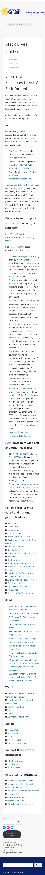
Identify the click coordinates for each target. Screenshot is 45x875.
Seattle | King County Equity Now (23, 388)
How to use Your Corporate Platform (23, 790)
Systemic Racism (14, 794)
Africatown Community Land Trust (22, 553)
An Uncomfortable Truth (18, 716)
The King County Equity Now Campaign (22, 185)
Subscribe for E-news (12, 834)
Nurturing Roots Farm (18, 432)
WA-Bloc (12, 300)
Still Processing (14, 740)
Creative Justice (15, 280)
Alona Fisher (13, 60)
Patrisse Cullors (14, 533)
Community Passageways (19, 256)
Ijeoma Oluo (12, 526)
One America (12, 556)
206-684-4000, (15, 175)
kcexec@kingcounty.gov (19, 168)
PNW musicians (14, 767)
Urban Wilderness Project (18, 563)
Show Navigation (36, 22)
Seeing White (13, 730)
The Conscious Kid (15, 583)
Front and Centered (15, 546)
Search (5, 819)
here (10, 115)
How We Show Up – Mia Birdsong (23, 613)
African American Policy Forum (20, 580)
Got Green (13, 351)
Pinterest (25, 30)
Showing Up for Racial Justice (20, 573)
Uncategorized (14, 67)
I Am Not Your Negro (16, 707)
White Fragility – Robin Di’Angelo (23, 638)
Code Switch (12, 733)
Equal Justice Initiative (17, 586)
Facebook (15, 30)
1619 (9, 736)
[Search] (18, 822)
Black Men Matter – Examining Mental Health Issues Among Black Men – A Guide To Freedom (24, 677)
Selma (10, 713)
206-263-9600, (26, 165)
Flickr (29, 30)
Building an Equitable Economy (20, 780)
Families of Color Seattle (20, 436)
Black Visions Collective (15, 234)
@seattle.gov (26, 178)
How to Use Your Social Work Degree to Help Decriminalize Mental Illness (22, 645)
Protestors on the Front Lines (20, 804)
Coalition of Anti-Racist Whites (20, 593)
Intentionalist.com (15, 761)
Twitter (20, 30)
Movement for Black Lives (18, 536)
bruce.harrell (14, 178)
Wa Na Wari (14, 324)
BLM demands (26, 138)
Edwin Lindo (12, 590)
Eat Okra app (13, 764)
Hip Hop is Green (15, 560)
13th (9, 710)
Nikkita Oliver (13, 550)
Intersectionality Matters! (18, 743)
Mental (12, 653)
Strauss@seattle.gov (18, 157)
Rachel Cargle (13, 530)
